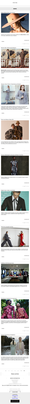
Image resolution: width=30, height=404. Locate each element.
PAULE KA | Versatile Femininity (7, 226)
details (3, 41)
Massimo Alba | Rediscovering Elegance (8, 47)
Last (24, 370)
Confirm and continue (15, 401)
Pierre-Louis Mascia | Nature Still (7, 119)
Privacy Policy (15, 398)
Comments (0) (26, 40)
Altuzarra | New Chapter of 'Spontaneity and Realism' (11, 84)
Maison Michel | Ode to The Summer (8, 12)
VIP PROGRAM (15, 381)
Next (21, 370)
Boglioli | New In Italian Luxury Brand (8, 190)
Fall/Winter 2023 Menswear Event (7, 263)
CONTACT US (15, 382)
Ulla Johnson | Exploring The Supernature (9, 298)
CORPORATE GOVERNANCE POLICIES (15, 383)
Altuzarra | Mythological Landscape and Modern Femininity (12, 154)
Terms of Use (15, 395)
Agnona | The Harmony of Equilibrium (8, 334)
